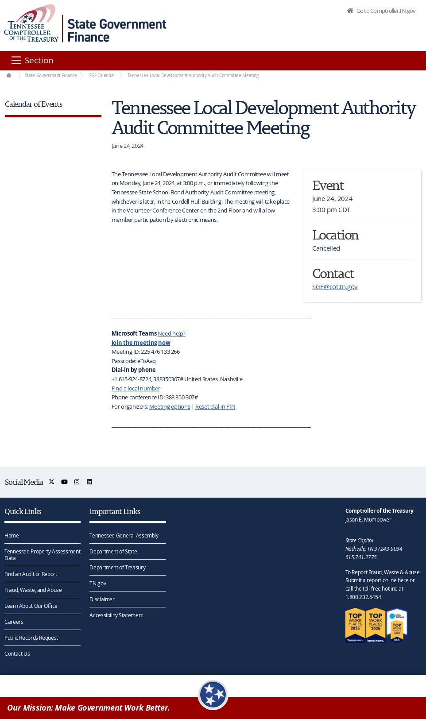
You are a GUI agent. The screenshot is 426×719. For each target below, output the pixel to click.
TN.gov (97, 583)
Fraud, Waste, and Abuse (33, 589)
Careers (13, 621)
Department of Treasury (117, 567)
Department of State (113, 551)
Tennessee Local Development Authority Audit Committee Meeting (193, 75)
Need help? (172, 333)
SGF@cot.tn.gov (335, 286)
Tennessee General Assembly (123, 535)
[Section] (31, 60)
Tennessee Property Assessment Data (42, 554)
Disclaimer (101, 599)
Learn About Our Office (31, 605)
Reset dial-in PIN (215, 406)
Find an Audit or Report (30, 573)
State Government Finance (51, 75)
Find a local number (136, 388)
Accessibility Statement (116, 614)
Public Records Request (31, 637)
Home (11, 535)
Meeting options (169, 406)
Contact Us (17, 653)
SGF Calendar (102, 75)
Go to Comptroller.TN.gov (385, 11)
